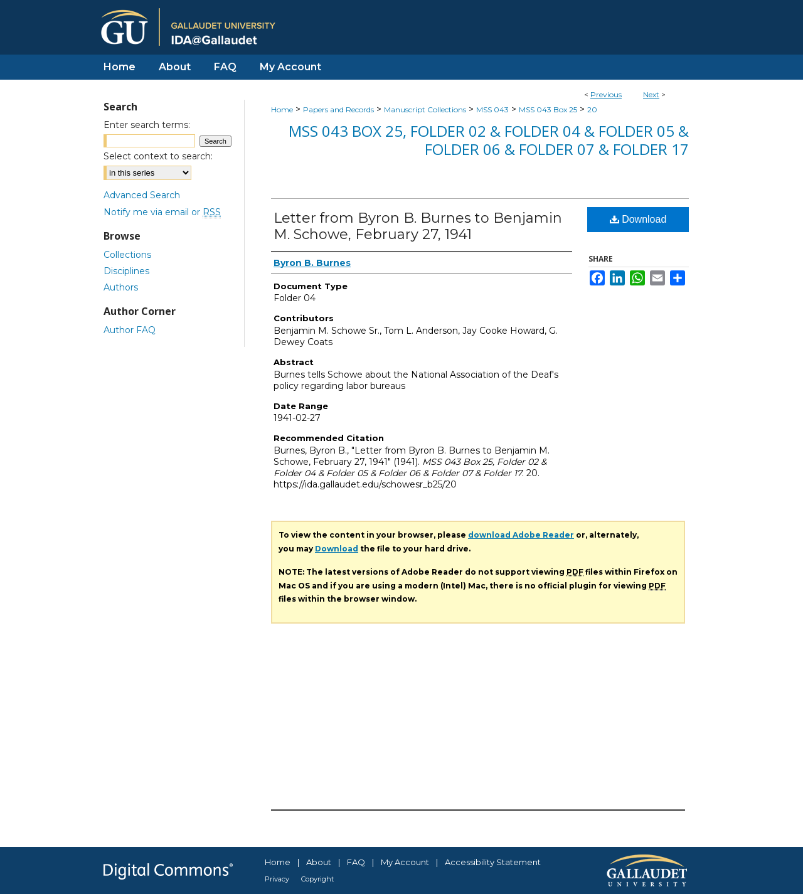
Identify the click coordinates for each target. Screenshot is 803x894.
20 (592, 109)
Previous (606, 94)
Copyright (317, 879)
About (318, 862)
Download (638, 219)
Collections (127, 254)
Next (651, 94)
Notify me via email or (162, 212)
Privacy (277, 879)
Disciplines (126, 271)
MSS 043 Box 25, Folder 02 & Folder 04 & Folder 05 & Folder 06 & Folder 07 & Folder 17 (489, 139)
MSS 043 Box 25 (548, 109)
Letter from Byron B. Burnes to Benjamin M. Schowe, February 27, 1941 (418, 226)
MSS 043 (492, 109)
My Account (405, 862)
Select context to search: (158, 156)
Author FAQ (130, 330)
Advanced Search (142, 195)
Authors (121, 287)
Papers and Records (338, 109)
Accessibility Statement (493, 862)
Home (282, 109)
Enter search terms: (147, 124)
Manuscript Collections (425, 109)
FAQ (356, 862)
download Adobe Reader (521, 535)
